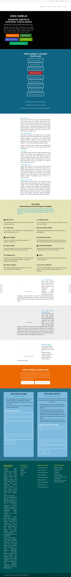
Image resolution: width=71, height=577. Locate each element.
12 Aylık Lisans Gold (41, 484)
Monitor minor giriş (58, 475)
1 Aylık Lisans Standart (42, 467)
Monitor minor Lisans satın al (60, 480)
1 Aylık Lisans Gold (41, 470)
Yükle (66, 1)
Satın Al (62, 1)
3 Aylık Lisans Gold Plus (42, 477)
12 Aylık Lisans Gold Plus (42, 487)
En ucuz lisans (57, 478)
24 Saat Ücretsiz (24, 467)
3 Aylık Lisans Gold (41, 475)
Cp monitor (56, 470)
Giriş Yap (53, 1)
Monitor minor (23, 472)
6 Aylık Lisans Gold (41, 479)
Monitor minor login (58, 469)
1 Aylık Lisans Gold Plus (42, 472)
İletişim (57, 1)
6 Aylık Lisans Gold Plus (42, 482)
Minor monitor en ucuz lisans (60, 477)
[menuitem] (43, 6)
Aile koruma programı (59, 481)
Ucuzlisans (56, 472)
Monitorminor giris (58, 467)
